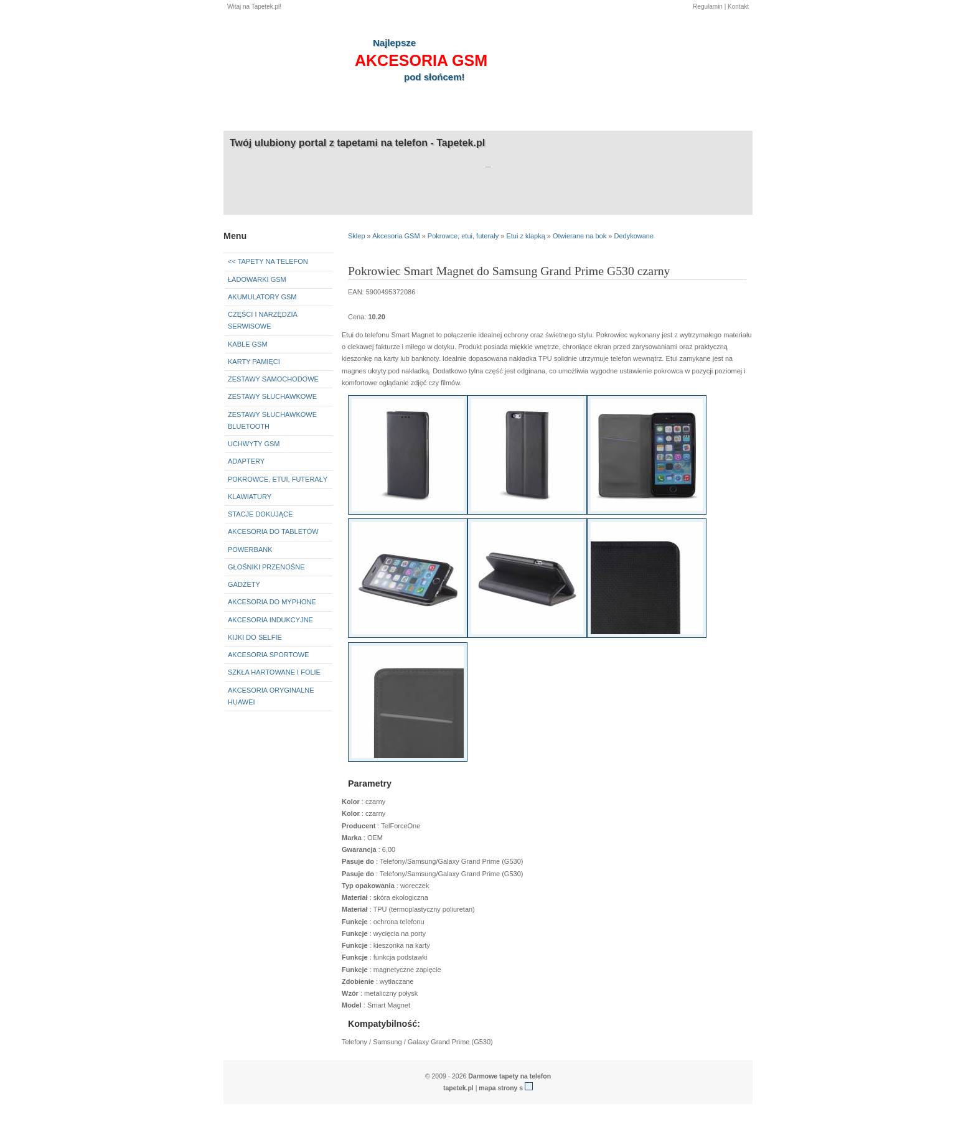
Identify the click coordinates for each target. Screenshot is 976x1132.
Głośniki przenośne (266, 567)
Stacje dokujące (260, 514)
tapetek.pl (458, 1088)
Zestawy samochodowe (273, 379)
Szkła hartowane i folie (274, 672)
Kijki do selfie (255, 637)
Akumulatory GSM (262, 297)
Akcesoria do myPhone (272, 602)
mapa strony (498, 1088)
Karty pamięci (254, 361)
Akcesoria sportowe (268, 654)
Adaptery (246, 461)
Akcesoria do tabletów (273, 531)
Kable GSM (248, 344)
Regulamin (708, 6)
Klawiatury (249, 496)
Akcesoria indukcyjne (270, 620)
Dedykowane (634, 236)
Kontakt (738, 6)
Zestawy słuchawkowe (272, 396)
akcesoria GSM (421, 60)
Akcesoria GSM (396, 236)
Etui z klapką (525, 236)
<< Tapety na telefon (268, 261)
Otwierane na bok (579, 236)
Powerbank (250, 549)
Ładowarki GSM (257, 279)
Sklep (356, 236)
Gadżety (244, 584)
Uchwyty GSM (254, 443)
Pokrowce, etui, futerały (277, 479)
